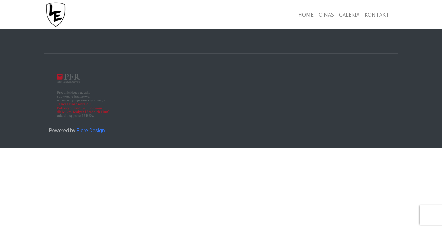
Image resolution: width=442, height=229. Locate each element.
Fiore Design (90, 131)
